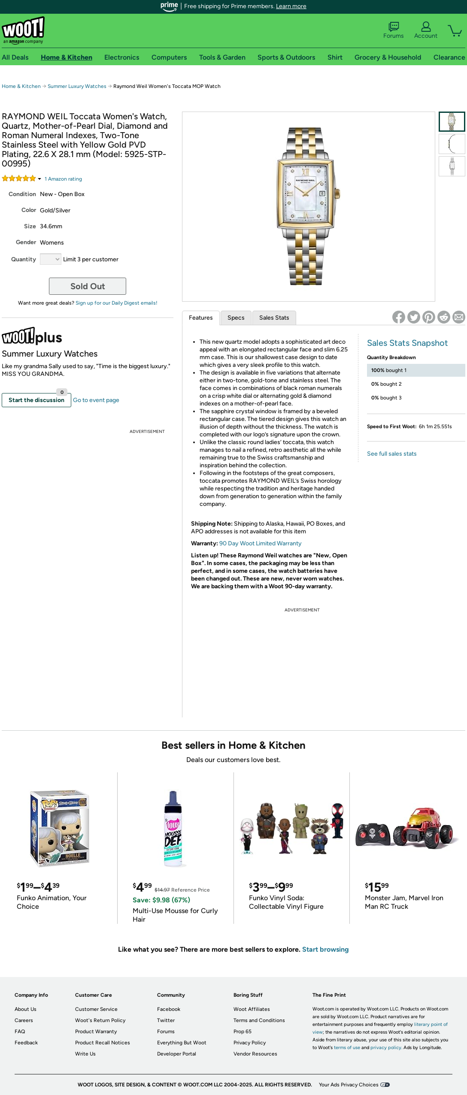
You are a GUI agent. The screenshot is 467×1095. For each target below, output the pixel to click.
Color (28, 210)
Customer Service (96, 1009)
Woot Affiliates (252, 1009)
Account (425, 30)
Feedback (26, 1043)
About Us (25, 1009)
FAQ (20, 1031)
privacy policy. (386, 1047)
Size (30, 226)
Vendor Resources (255, 1054)
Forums (393, 30)
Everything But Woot (181, 1043)
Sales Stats (274, 317)
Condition (22, 194)
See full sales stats (392, 453)
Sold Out (87, 286)
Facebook (168, 1009)
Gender (26, 242)
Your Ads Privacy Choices (349, 1085)
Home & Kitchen (21, 86)
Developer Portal (176, 1054)
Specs (236, 317)
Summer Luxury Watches (77, 86)
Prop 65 (243, 1031)
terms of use (347, 1047)
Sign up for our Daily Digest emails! (117, 303)
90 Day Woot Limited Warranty (260, 543)
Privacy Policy (250, 1043)
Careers (24, 1020)
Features (201, 317)
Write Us (85, 1054)
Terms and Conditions (259, 1020)
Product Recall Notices (102, 1043)
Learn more (291, 6)
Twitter (166, 1020)
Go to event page (96, 400)
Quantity (23, 259)
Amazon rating (63, 179)
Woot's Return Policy (100, 1020)
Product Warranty (96, 1031)
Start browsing (325, 949)
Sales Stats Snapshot (407, 343)
